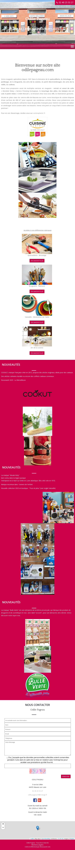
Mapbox (72, 838)
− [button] (3, 827)
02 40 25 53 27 (37, 791)
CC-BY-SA (60, 838)
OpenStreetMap (46, 838)
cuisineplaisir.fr (39, 113)
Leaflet (32, 838)
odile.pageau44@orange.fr (37, 795)
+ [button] (3, 824)
